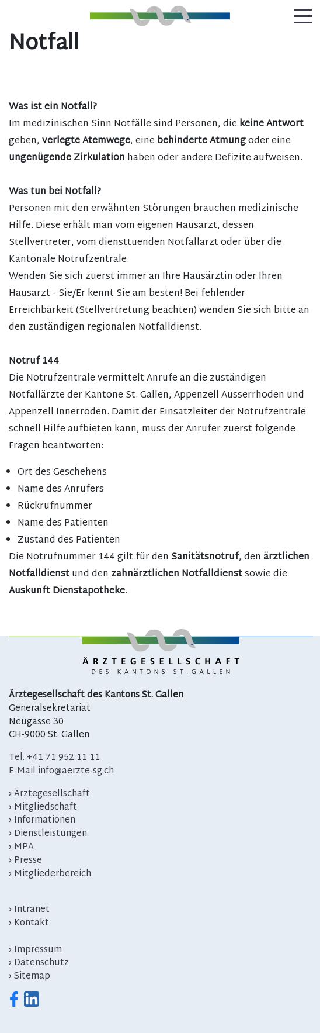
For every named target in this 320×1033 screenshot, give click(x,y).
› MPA (21, 847)
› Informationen (42, 820)
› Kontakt (29, 923)
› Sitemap (29, 976)
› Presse (25, 861)
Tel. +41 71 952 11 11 (54, 758)
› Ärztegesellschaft (49, 794)
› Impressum (35, 950)
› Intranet (29, 910)
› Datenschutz (39, 963)
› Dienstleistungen (48, 834)
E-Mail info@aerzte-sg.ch (61, 771)
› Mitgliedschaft (43, 808)
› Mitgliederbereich (50, 874)
